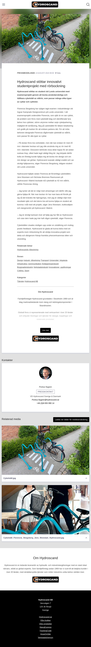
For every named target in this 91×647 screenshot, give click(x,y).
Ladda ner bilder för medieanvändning (71, 420)
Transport (45, 260)
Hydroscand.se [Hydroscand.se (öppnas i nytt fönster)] (45, 617)
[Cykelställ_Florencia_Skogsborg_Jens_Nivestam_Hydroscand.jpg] (45, 509)
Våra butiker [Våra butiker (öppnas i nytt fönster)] (45, 620)
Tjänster (20, 281)
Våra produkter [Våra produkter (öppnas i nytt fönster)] (45, 624)
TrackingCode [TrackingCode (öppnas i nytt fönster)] (45, 631)
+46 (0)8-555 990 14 (45, 403)
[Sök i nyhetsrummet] (88, 4)
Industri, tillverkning (32, 260)
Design (20, 260)
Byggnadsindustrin (25, 267)
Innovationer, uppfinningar (60, 267)
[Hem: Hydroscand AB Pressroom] (45, 4)
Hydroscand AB (31, 281)
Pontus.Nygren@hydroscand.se (45, 400)
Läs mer (45, 330)
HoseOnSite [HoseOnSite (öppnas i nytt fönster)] (45, 634)
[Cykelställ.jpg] (45, 450)
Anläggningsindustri (50, 264)
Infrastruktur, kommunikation (29, 264)
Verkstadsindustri (41, 267)
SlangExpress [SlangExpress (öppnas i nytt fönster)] (45, 627)
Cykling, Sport (23, 271)
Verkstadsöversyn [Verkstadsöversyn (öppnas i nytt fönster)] (45, 637)
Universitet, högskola (58, 260)
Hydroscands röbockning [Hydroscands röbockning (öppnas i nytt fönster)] (27, 250)
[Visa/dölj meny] (3, 4)
